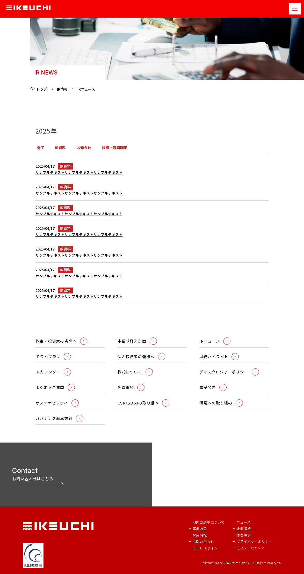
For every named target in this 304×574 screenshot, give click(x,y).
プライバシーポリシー (254, 541)
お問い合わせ (203, 541)
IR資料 (65, 166)
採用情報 (200, 535)
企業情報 (244, 528)
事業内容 (200, 528)
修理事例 (244, 535)
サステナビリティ (251, 548)
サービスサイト (205, 548)
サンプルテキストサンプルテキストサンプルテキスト (78, 172)
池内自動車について (209, 522)
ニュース (244, 522)
